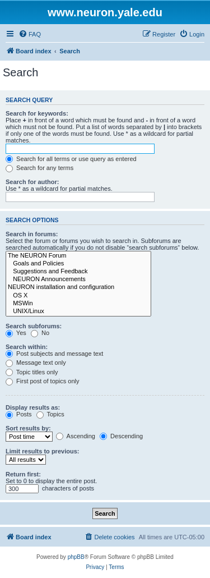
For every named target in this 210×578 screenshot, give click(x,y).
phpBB (76, 557)
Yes (16, 332)
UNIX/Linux (78, 311)
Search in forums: (32, 234)
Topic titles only (32, 372)
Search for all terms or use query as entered (71, 158)
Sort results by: (28, 428)
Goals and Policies (78, 264)
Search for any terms (39, 167)
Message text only (36, 362)
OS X (78, 296)
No (40, 332)
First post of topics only (43, 381)
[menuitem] (29, 34)
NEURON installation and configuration (78, 287)
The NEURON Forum (78, 256)
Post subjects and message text (54, 353)
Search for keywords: (37, 113)
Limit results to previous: (42, 451)
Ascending (75, 436)
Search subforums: (34, 326)
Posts (19, 414)
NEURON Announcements (78, 279)
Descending (121, 436)
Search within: (27, 346)
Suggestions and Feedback (78, 272)
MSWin (78, 304)
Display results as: (33, 407)
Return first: (23, 474)
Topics (50, 414)
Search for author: (32, 181)
